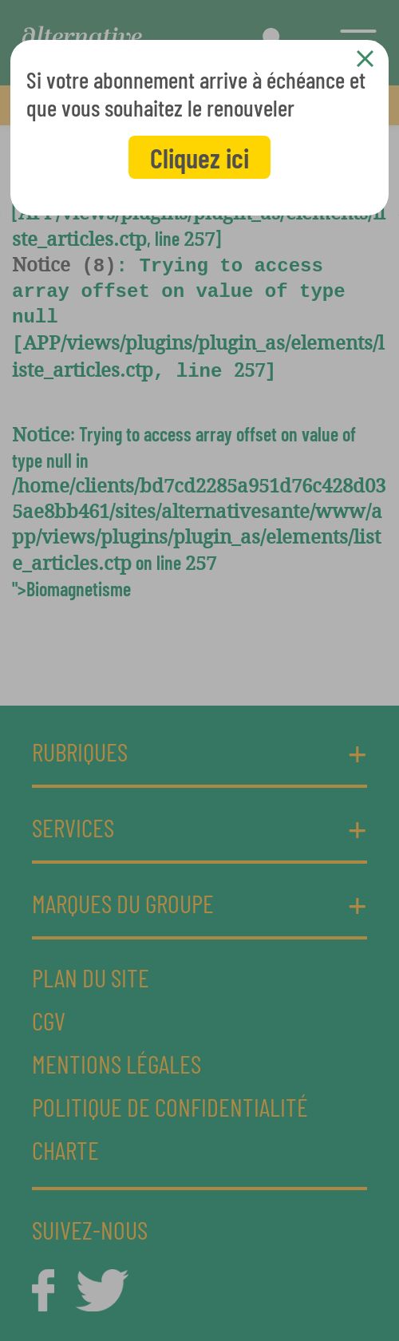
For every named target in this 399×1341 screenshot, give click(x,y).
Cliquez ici (199, 157)
